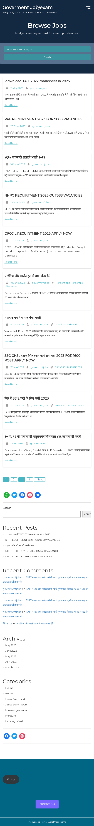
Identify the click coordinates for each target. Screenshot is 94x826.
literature (10, 715)
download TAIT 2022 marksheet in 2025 (37, 81)
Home (9, 693)
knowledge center (16, 710)
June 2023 (11, 650)
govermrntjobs (38, 88)
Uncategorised (14, 721)
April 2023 (11, 661)
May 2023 (10, 656)
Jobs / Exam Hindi (15, 699)
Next (40, 479)
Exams (9, 687)
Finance (8, 623)
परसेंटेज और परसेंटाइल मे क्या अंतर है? (27, 276)
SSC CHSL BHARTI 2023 (68, 367)
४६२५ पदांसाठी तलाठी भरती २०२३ (24, 157)
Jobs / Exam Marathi (16, 704)
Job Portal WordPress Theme (51, 821)
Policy (11, 779)
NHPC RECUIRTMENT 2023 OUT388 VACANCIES (43, 195)
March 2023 (12, 667)
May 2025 (10, 645)
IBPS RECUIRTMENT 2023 (69, 405)
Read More (11, 105)
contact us (47, 804)
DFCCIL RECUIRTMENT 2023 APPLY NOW (38, 234)
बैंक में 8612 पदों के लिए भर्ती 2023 (26, 398)
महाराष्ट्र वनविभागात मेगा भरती (23, 318)
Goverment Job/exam (30, 9)
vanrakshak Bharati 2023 (69, 324)
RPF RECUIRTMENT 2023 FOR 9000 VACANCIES (43, 119)
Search (47, 57)
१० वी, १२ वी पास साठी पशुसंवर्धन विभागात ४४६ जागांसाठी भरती (42, 437)
